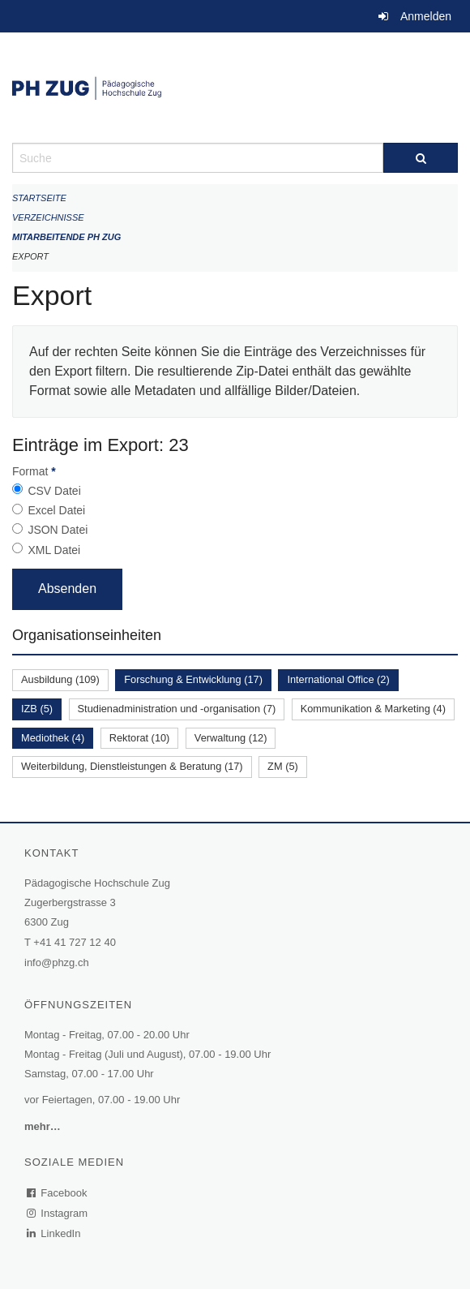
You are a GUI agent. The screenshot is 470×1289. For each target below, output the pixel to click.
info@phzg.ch (56, 962)
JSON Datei (58, 529)
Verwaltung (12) (230, 738)
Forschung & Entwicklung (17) (193, 679)
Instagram (58, 1213)
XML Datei (54, 550)
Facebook (57, 1193)
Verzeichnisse (48, 217)
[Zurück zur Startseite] (235, 87)
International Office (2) (338, 679)
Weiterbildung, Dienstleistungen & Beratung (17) (132, 766)
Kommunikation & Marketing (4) (373, 709)
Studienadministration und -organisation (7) (177, 709)
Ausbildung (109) (60, 679)
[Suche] (420, 158)
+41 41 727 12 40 (74, 942)
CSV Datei (54, 490)
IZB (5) (37, 709)
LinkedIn (54, 1233)
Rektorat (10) (139, 738)
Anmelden (425, 16)
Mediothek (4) (52, 738)
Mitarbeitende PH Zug (66, 237)
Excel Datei (56, 510)
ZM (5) (282, 766)
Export (30, 256)
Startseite (39, 198)
